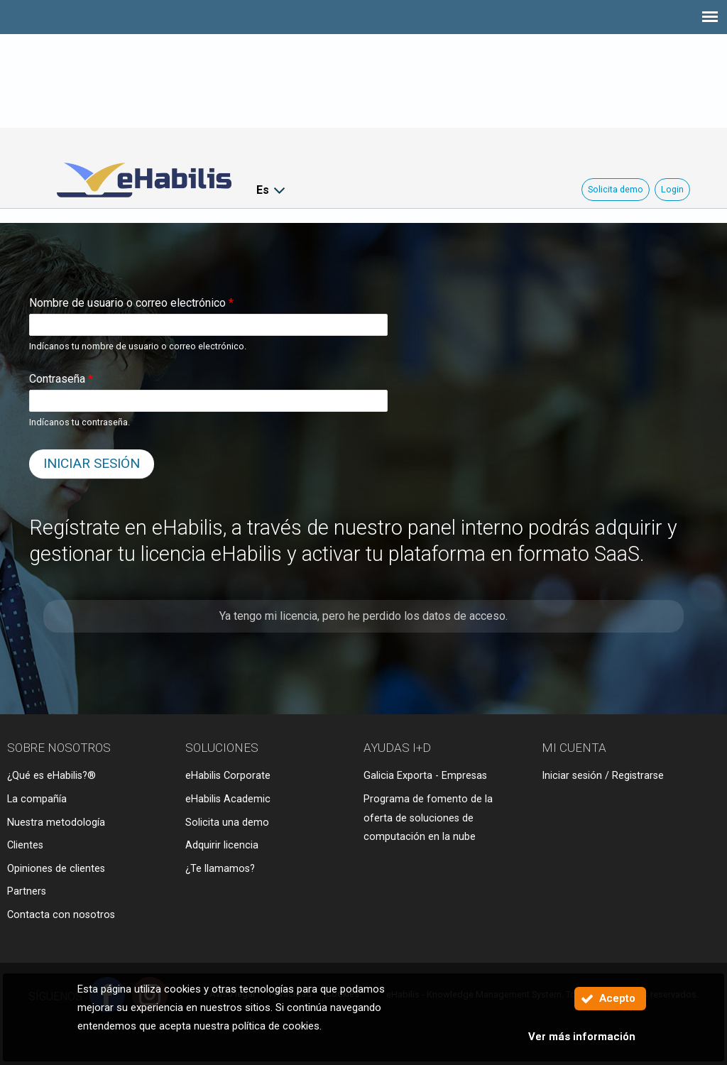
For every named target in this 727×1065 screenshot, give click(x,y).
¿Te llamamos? (220, 869)
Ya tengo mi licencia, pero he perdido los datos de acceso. (363, 616)
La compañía (37, 799)
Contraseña (61, 379)
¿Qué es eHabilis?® (51, 776)
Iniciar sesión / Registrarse (603, 776)
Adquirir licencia (221, 845)
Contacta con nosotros (61, 915)
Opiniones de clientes (56, 869)
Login (672, 189)
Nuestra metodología (56, 822)
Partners (26, 891)
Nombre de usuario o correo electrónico (131, 303)
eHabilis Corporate (227, 776)
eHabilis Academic (227, 799)
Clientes (25, 845)
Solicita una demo (227, 822)
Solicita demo (615, 189)
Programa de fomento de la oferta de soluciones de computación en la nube (428, 818)
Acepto (617, 998)
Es (262, 190)
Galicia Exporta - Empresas (425, 776)
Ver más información (581, 1036)
